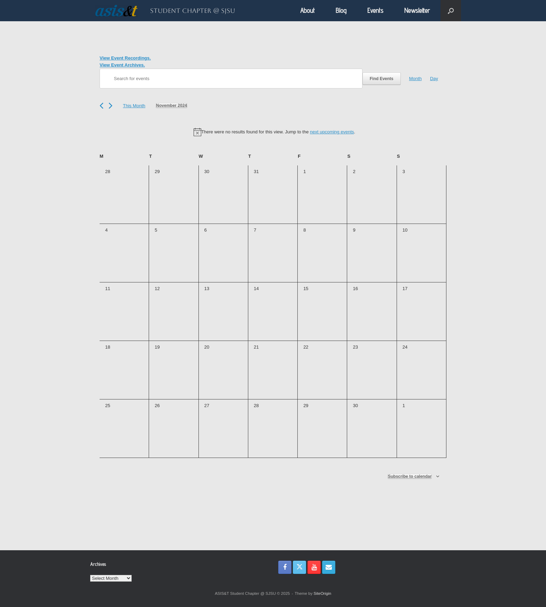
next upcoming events (332, 131)
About (307, 10)
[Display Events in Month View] (415, 78)
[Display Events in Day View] (434, 78)
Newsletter (417, 10)
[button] (450, 10)
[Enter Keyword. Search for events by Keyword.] (231, 78)
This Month (134, 105)
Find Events (381, 78)
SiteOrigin (323, 593)
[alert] (274, 132)
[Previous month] (101, 105)
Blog (341, 10)
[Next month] (110, 105)
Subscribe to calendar (409, 476)
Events (375, 10)
